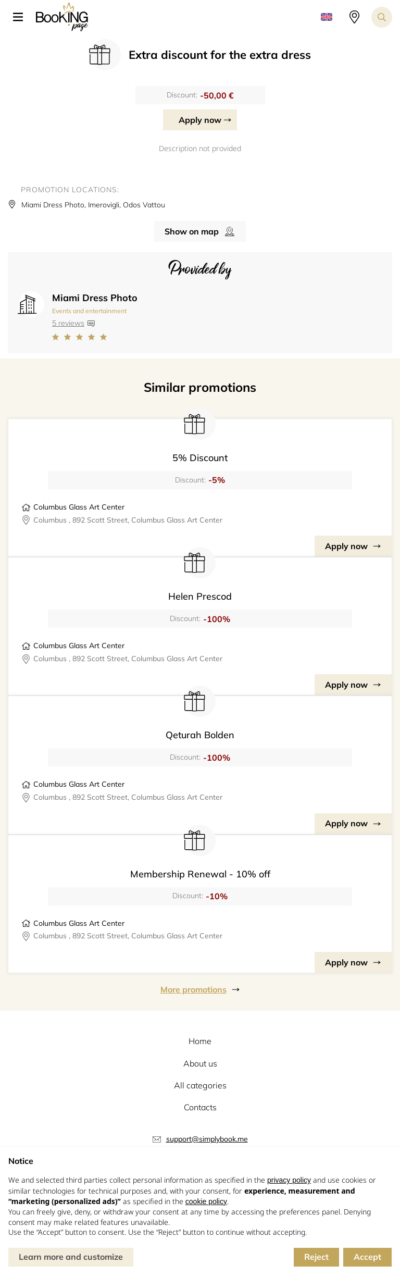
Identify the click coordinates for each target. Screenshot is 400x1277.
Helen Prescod (200, 596)
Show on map (192, 231)
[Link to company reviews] (95, 337)
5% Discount (200, 458)
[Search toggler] (381, 17)
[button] (22, 17)
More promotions (193, 989)
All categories (200, 1085)
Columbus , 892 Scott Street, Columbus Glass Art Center (127, 520)
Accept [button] (367, 1256)
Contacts (200, 1107)
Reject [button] (316, 1256)
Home (200, 1041)
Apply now (200, 120)
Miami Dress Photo (95, 298)
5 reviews (68, 323)
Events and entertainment (89, 311)
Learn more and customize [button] (71, 1256)
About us (200, 1063)
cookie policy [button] (206, 1201)
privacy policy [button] (289, 1180)
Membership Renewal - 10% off (200, 874)
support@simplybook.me (207, 1139)
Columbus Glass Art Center (78, 507)
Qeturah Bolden (200, 735)
